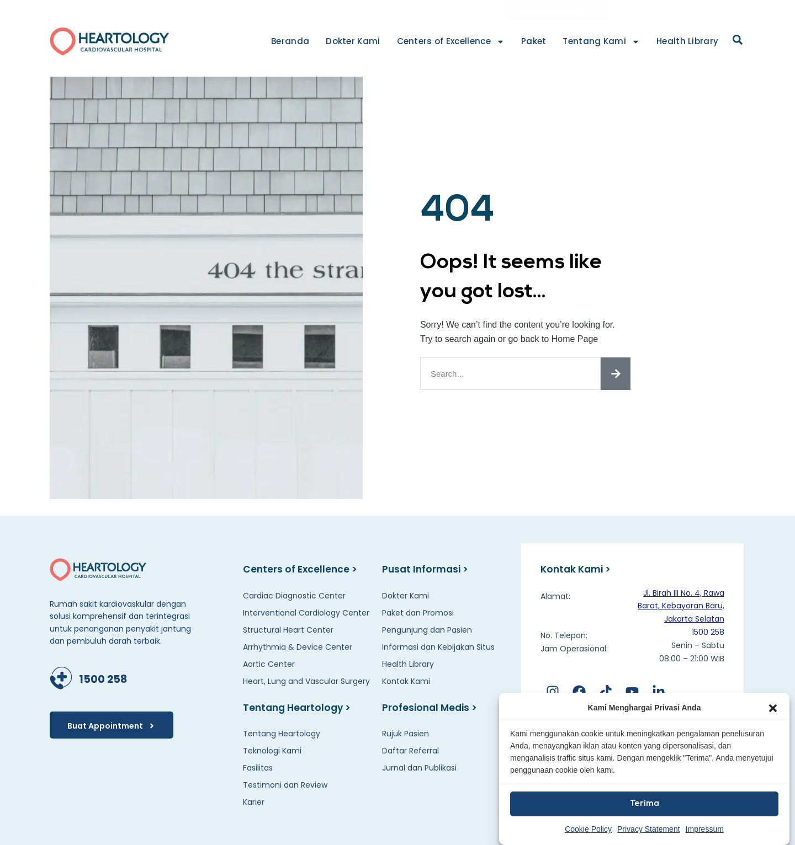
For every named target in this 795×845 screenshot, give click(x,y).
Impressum (705, 829)
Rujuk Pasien (405, 733)
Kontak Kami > (577, 569)
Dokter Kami (353, 41)
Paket (534, 41)
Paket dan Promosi (418, 612)
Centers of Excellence (451, 41)
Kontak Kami (720, 10)
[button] (772, 708)
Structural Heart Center (288, 629)
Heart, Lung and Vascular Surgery (306, 681)
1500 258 (101, 678)
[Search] (615, 373)
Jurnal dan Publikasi (419, 767)
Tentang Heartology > (299, 707)
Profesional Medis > (431, 707)
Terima (644, 804)
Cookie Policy (588, 829)
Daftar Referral (410, 750)
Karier (253, 801)
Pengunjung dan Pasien (427, 629)
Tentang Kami (601, 41)
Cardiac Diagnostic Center (294, 595)
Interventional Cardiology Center (306, 612)
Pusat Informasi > (426, 569)
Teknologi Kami (272, 750)
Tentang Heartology (281, 733)
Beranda (290, 41)
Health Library (687, 41)
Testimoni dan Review (285, 784)
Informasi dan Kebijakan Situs (438, 647)
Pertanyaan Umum (660, 10)
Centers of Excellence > (301, 569)
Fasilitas (258, 767)
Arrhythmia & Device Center (297, 647)
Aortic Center (269, 664)
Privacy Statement (648, 829)
